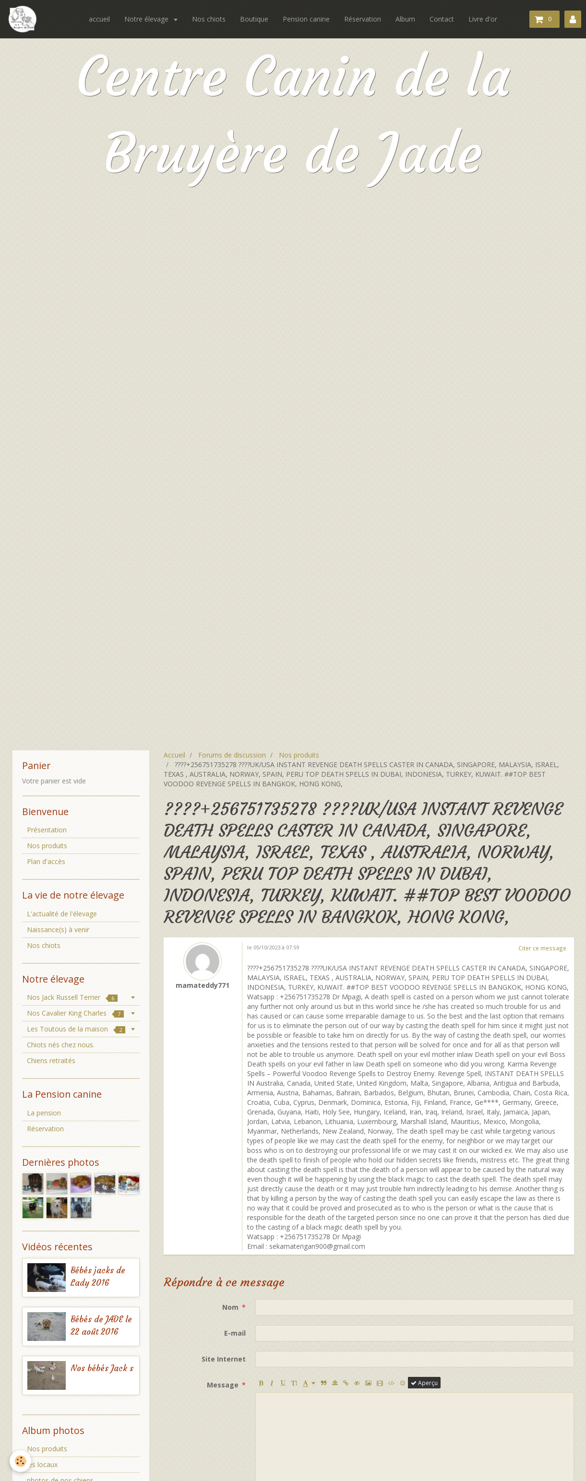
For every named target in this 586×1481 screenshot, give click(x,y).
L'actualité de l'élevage (62, 913)
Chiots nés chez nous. (61, 1044)
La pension (44, 1112)
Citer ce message (542, 948)
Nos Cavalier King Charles (75, 1013)
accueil (99, 19)
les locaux (42, 1464)
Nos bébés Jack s (102, 1368)
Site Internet (224, 1358)
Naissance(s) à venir (58, 929)
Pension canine (306, 19)
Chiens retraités (51, 1060)
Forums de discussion (232, 754)
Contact (442, 19)
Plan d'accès (46, 861)
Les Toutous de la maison (76, 1028)
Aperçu (424, 1382)
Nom (230, 1307)
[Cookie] (20, 1461)
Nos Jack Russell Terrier (72, 997)
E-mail (235, 1333)
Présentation (47, 829)
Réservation (362, 19)
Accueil (174, 754)
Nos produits (299, 754)
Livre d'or (482, 19)
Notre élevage (147, 19)
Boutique (254, 19)
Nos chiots (209, 19)
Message (223, 1384)
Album (405, 19)
